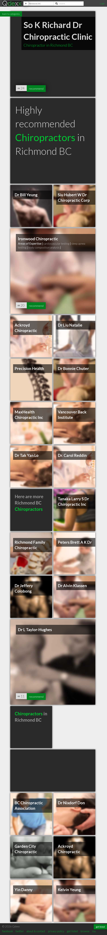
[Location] (38, 3)
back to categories (11, 13)
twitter (20, 931)
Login (102, 3)
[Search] (69, 3)
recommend (37, 88)
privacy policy (56, 931)
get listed (72, 931)
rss (94, 931)
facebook (7, 931)
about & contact (35, 931)
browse (85, 931)
